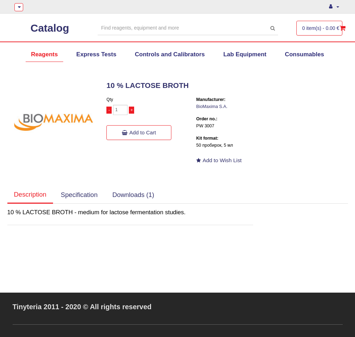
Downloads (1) (133, 194)
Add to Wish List (219, 160)
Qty (109, 99)
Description (30, 194)
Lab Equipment (245, 54)
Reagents (44, 54)
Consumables (304, 54)
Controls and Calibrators (170, 54)
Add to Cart (139, 132)
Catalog (50, 28)
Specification (79, 194)
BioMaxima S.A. (212, 106)
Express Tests (96, 54)
